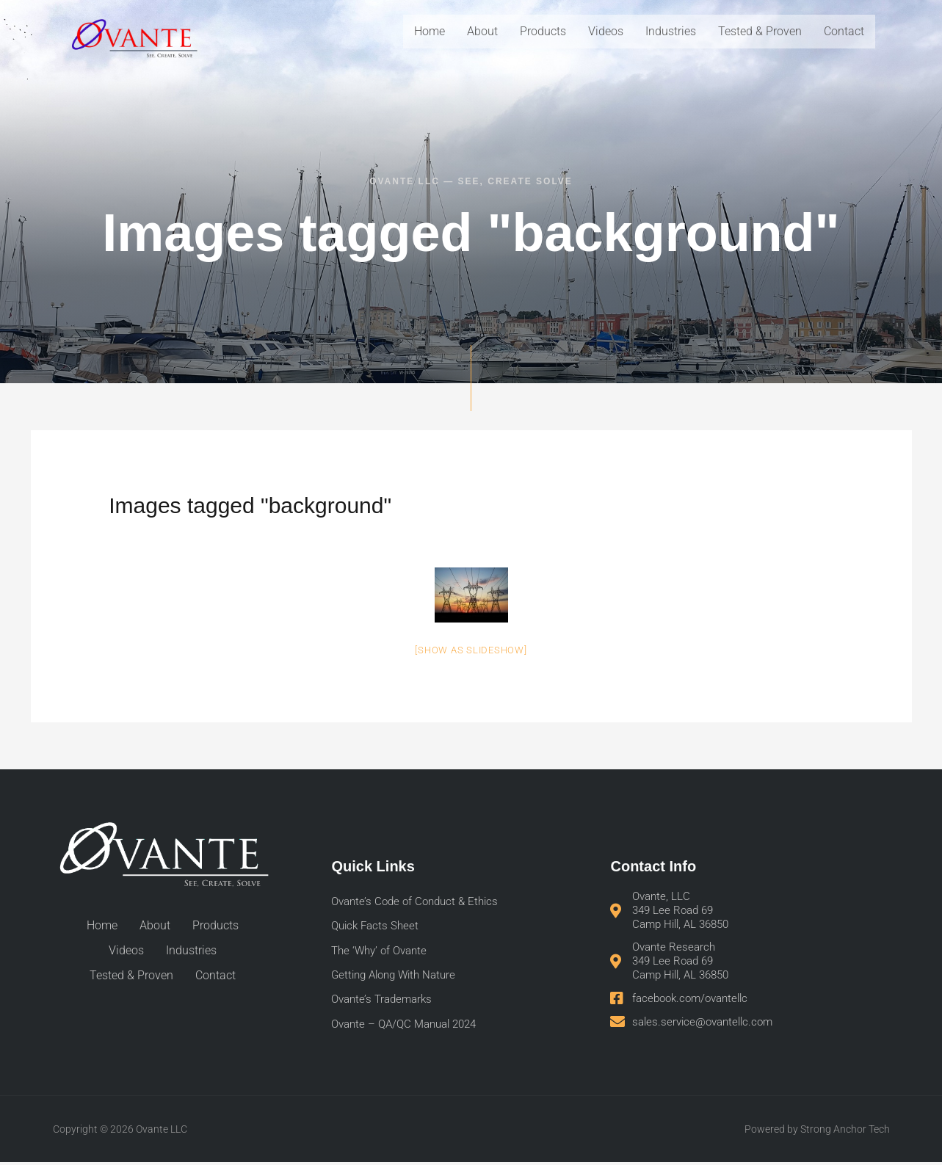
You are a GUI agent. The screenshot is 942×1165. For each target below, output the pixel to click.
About (482, 31)
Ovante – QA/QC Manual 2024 (409, 1027)
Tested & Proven (760, 31)
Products (543, 31)
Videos (605, 31)
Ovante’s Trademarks (385, 1002)
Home (429, 31)
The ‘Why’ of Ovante (382, 952)
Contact (844, 31)
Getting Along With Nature (398, 977)
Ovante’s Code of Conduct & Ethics (419, 902)
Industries (670, 31)
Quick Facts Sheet (377, 927)
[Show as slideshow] (470, 650)
